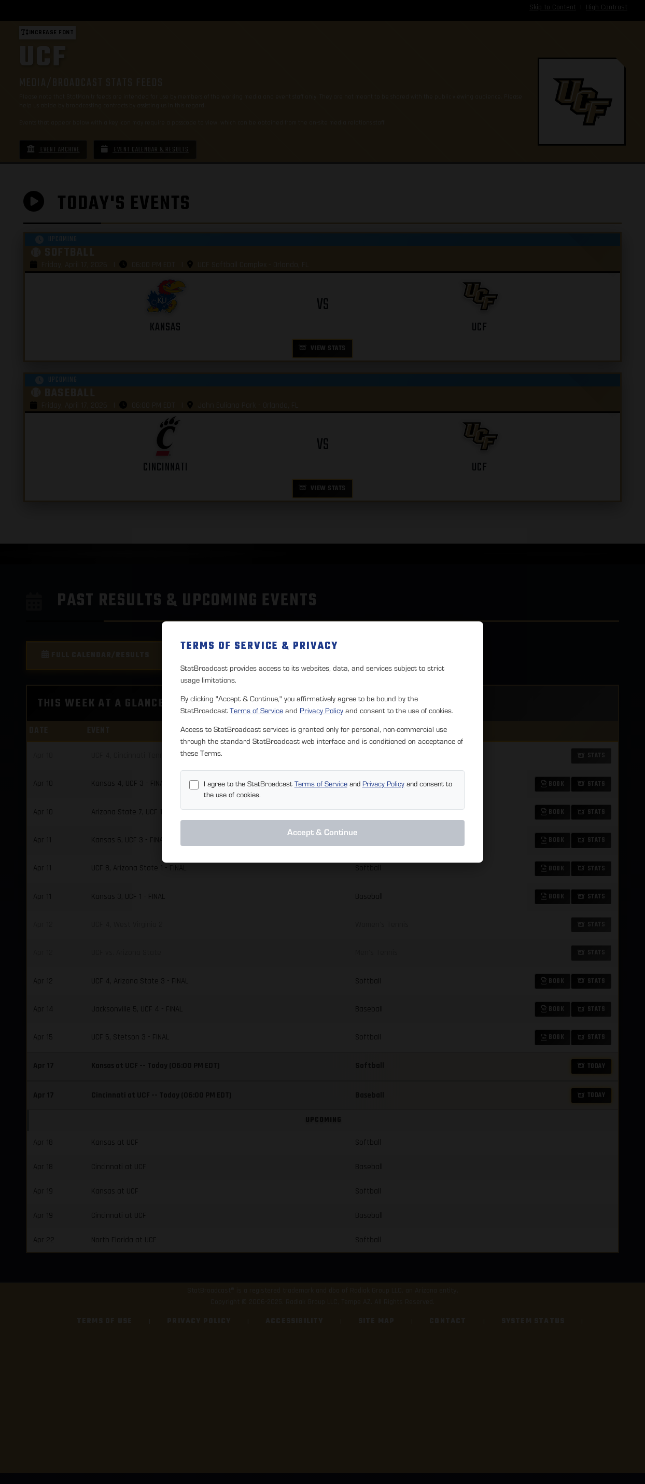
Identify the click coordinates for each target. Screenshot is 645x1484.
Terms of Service (256, 711)
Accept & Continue (322, 832)
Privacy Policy (321, 711)
